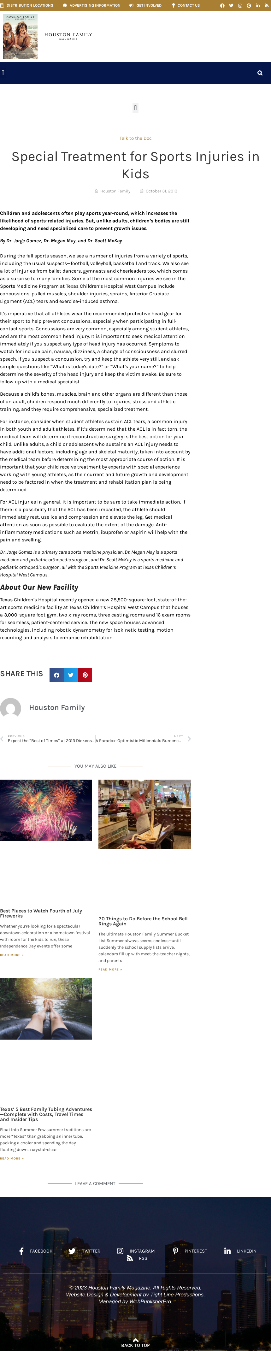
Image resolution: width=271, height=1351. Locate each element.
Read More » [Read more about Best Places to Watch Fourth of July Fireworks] (12, 955)
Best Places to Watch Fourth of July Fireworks (41, 913)
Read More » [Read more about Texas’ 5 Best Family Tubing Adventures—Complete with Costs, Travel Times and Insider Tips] (12, 1158)
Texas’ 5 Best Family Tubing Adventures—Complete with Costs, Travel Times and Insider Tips (46, 1114)
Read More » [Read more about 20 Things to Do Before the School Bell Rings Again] (110, 969)
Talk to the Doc (136, 138)
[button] (3, 73)
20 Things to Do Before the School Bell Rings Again (143, 921)
